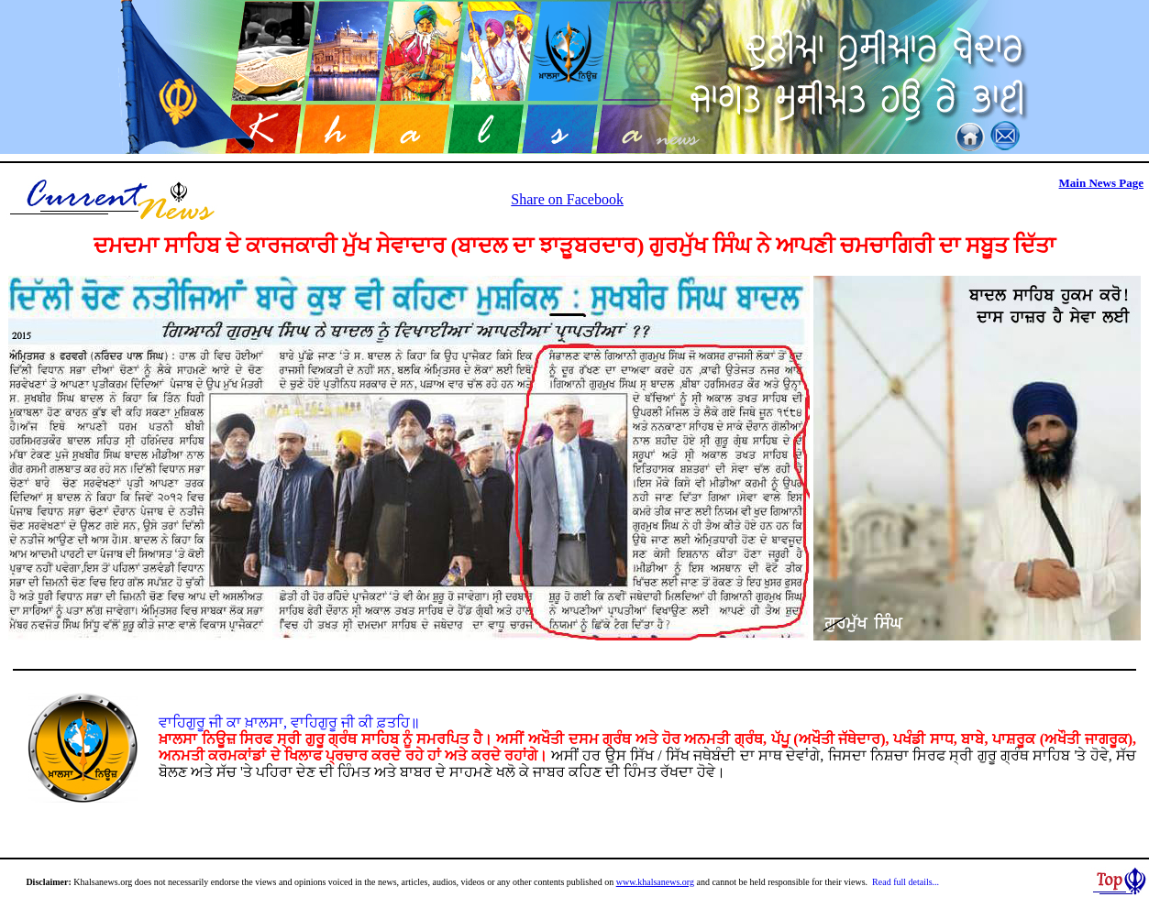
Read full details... (905, 882)
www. (627, 882)
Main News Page (1101, 183)
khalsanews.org (665, 882)
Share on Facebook (567, 199)
